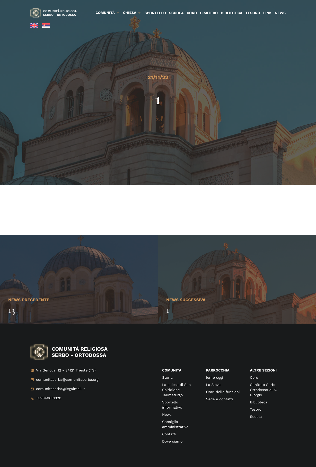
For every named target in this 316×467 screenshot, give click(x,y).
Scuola (176, 13)
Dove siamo (172, 441)
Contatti (169, 434)
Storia (167, 378)
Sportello (155, 13)
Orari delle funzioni (223, 392)
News (280, 13)
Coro (192, 13)
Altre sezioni (263, 370)
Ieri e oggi (214, 378)
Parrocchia (218, 370)
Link (267, 13)
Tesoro (252, 13)
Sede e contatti (219, 399)
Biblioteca (231, 13)
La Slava (213, 385)
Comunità (105, 13)
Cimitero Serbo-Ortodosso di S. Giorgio (264, 390)
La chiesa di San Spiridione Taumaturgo (176, 390)
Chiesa (129, 13)
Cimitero (209, 13)
